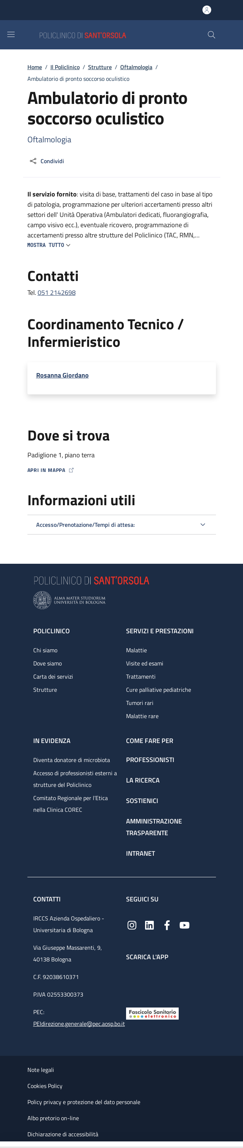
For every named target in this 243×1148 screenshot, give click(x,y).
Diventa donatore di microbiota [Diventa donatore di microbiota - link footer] (71, 759)
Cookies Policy (44, 1085)
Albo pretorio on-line (53, 1118)
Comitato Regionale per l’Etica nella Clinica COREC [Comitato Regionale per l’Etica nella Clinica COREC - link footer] (70, 804)
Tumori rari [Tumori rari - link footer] (139, 702)
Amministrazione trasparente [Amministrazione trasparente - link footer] (154, 827)
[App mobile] (132, 982)
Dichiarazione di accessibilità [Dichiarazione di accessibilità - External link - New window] (62, 1134)
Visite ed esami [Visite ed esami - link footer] (144, 663)
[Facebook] (167, 924)
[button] (211, 34)
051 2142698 (57, 292)
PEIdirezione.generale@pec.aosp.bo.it (79, 1023)
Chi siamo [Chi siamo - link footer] (45, 650)
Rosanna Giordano (62, 375)
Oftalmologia (136, 67)
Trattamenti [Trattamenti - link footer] (141, 676)
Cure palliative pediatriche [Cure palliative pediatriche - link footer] (158, 689)
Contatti (47, 899)
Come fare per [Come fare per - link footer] (149, 741)
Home (34, 67)
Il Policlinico (65, 67)
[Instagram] (132, 924)
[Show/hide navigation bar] (11, 34)
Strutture (100, 67)
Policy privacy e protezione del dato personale (83, 1102)
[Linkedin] (149, 924)
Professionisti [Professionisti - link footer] (150, 760)
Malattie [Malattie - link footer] (136, 650)
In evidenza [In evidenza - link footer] (52, 741)
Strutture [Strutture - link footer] (45, 689)
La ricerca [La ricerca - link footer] (143, 780)
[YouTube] (184, 924)
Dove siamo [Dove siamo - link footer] (47, 663)
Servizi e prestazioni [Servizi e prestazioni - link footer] (160, 631)
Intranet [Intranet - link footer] (140, 853)
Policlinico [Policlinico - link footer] (51, 631)
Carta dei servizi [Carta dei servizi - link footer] (53, 676)
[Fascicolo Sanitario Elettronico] (152, 1013)
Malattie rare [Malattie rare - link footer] (142, 716)
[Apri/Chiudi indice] (3, 1144)
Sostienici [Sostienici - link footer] (142, 801)
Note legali (40, 1069)
